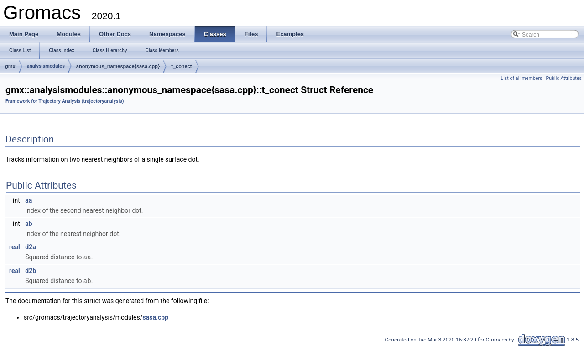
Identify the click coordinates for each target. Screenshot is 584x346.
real (14, 247)
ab (28, 223)
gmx (10, 66)
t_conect (181, 66)
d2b (30, 270)
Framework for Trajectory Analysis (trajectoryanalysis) (64, 101)
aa (28, 200)
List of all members (521, 78)
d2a (30, 247)
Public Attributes (564, 78)
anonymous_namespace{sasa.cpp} (118, 66)
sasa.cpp (155, 316)
